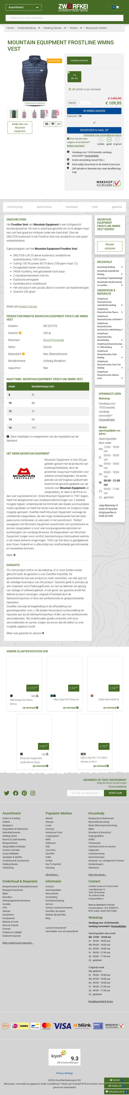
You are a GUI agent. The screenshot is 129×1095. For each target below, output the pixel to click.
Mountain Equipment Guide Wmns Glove (31, 760)
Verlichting (8, 867)
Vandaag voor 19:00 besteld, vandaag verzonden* (107, 411)
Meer (11, 555)
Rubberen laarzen (12, 935)
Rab (48, 846)
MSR (48, 839)
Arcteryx (50, 829)
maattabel (72, 207)
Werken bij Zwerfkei (56, 914)
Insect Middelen (11, 853)
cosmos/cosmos (79, 60)
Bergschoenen (10, 843)
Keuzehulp (96, 813)
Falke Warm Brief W (108, 699)
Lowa (48, 825)
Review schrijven (110, 246)
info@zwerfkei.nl (107, 512)
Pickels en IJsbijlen (12, 932)
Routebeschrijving (55, 900)
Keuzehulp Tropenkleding (109, 278)
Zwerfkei (50, 853)
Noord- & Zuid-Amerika (14, 839)
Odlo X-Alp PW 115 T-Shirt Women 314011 (94, 759)
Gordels (7, 904)
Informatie (53, 881)
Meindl (49, 818)
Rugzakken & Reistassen (15, 829)
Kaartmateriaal (96, 857)
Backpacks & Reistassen (101, 818)
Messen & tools (10, 921)
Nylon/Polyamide (53, 340)
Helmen (6, 911)
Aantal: (72, 102)
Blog (48, 918)
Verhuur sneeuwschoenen (59, 907)
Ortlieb (49, 860)
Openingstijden (53, 890)
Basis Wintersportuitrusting (103, 825)
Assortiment (23, 7)
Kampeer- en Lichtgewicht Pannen (106, 860)
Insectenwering (96, 853)
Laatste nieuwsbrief (56, 927)
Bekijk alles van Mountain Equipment (20, 127)
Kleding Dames (28, 306)
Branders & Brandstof (100, 832)
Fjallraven (51, 843)
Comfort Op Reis (11, 850)
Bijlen (91, 829)
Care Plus (50, 850)
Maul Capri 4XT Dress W (66, 699)
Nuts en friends (10, 925)
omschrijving (15, 207)
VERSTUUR (115, 793)
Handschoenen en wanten (102, 846)
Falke (48, 857)
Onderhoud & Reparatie (20, 881)
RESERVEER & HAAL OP (94, 130)
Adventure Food (54, 832)
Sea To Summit (53, 864)
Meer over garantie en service (25, 633)
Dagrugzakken (96, 836)
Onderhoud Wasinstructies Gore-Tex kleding (109, 364)
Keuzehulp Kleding (106, 267)
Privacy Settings (64, 1073)
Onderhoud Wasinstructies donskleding (104, 336)
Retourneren (52, 893)
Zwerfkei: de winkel (55, 911)
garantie (117, 207)
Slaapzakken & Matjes (14, 846)
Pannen (7, 928)
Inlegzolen (94, 850)
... (38, 28)
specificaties (44, 207)
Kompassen (9, 918)
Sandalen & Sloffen (12, 857)
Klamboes (94, 867)
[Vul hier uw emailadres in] (85, 793)
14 (73, 75)
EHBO (92, 839)
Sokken (6, 821)
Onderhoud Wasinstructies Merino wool (108, 375)
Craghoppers (52, 836)
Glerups (50, 821)
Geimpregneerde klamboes (16, 900)
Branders (7, 897)
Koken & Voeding (11, 818)
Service (49, 904)
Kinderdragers (96, 864)
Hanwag (50, 867)
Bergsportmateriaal (13, 890)
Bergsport (8, 825)
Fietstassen (95, 843)
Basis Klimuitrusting (99, 821)
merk (95, 207)
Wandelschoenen (11, 832)
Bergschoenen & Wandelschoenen (20, 886)
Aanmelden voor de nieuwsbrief (62, 931)
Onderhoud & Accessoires (16, 860)
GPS (5, 907)
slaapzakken (52, 492)
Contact (50, 886)
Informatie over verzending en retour (102, 135)
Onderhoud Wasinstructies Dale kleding (107, 354)
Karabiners (8, 914)
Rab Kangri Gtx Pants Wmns (21, 702)
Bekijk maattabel (75, 145)
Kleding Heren (10, 836)
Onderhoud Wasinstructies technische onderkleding (109, 326)
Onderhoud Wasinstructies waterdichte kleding (106, 302)
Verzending (51, 897)
